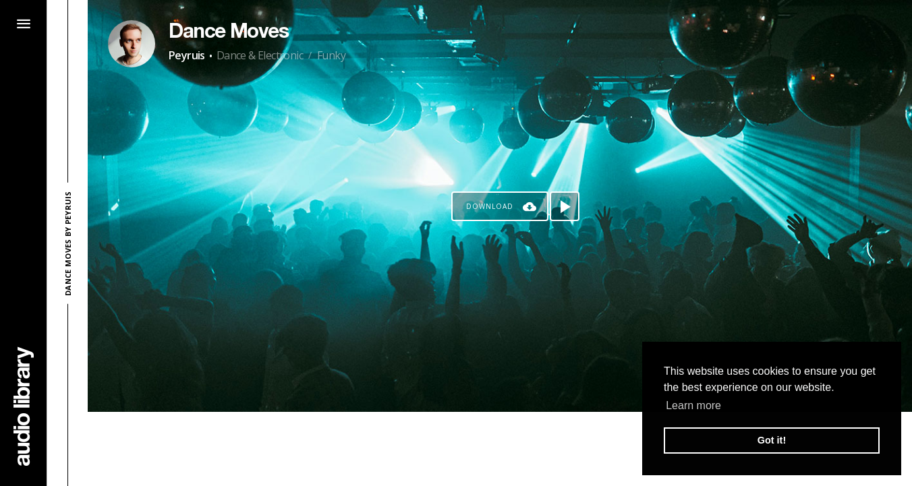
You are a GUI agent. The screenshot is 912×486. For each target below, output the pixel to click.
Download (489, 206)
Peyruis (187, 55)
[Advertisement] (500, 449)
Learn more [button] (693, 405)
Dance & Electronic (260, 55)
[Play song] (564, 206)
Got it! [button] (772, 440)
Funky (331, 55)
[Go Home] (23, 406)
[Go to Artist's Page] (131, 43)
